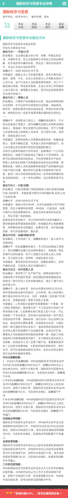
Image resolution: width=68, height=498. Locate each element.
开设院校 (34, 26)
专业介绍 (20, 26)
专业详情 (7, 25)
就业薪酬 (61, 26)
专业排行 (47, 26)
